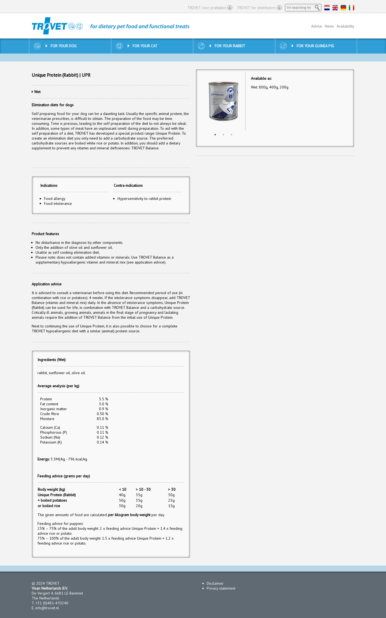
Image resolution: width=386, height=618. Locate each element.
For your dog (61, 45)
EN (335, 7)
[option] (223, 101)
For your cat (142, 45)
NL (327, 7)
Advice (316, 26)
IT (351, 7)
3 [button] (231, 134)
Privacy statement (221, 588)
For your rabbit (227, 45)
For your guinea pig (313, 45)
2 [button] (223, 134)
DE (343, 7)
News (329, 26)
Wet (37, 91)
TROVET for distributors (256, 7)
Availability (345, 26)
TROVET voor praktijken (206, 7)
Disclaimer (215, 583)
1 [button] (215, 134)
